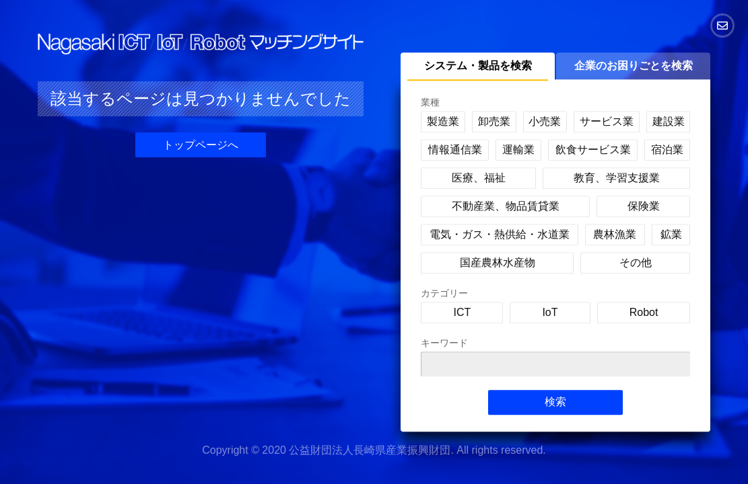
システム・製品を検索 (478, 65)
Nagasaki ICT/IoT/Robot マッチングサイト (201, 44)
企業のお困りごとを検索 (633, 65)
